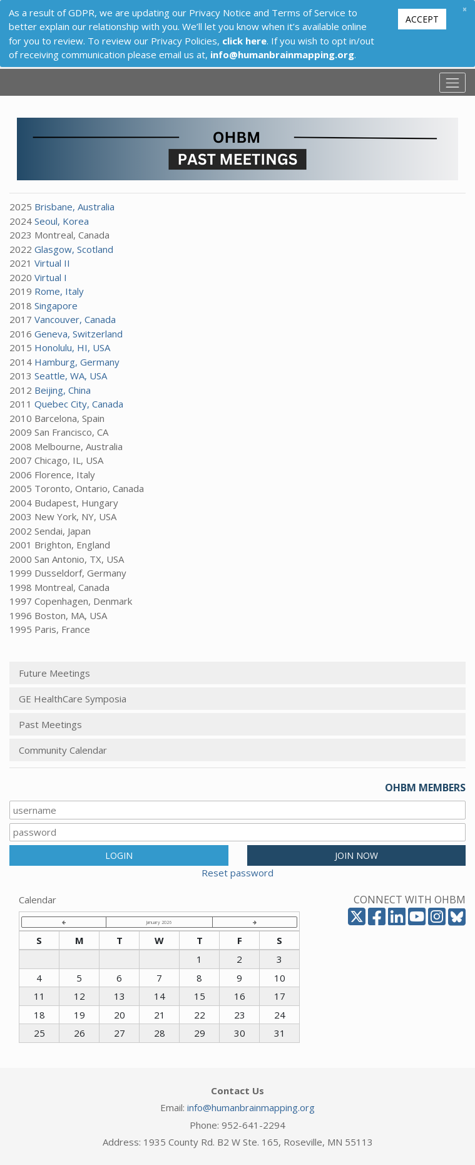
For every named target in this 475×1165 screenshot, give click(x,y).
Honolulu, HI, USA (72, 347)
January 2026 (158, 922)
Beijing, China (62, 390)
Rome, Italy (59, 291)
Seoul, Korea (61, 221)
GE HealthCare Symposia (72, 698)
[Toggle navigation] (452, 83)
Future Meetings (54, 673)
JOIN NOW (356, 855)
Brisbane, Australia (74, 206)
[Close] (464, 9)
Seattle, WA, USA (70, 375)
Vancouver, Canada (75, 319)
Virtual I (50, 277)
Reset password (237, 872)
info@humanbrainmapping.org (251, 1107)
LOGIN (119, 855)
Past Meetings (50, 724)
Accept (422, 19)
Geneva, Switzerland (78, 333)
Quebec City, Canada (78, 404)
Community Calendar (63, 750)
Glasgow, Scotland (73, 249)
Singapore (56, 305)
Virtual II (52, 263)
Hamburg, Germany (77, 362)
